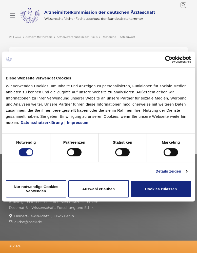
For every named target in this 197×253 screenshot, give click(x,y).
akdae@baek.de (28, 222)
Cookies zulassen (161, 189)
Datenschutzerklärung (42, 122)
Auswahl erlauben (98, 189)
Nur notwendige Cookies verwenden (36, 188)
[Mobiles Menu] (12, 15)
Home (15, 37)
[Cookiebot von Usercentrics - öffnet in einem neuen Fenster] (169, 59)
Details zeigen (168, 171)
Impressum (78, 122)
